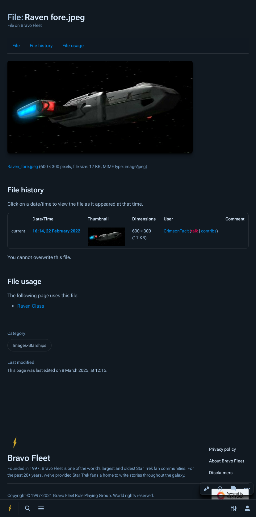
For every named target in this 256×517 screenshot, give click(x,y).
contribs (208, 230)
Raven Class (30, 306)
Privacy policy (222, 449)
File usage (73, 45)
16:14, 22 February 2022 (56, 230)
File (16, 45)
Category (16, 333)
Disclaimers (221, 472)
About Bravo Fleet (226, 460)
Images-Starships (29, 345)
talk (194, 230)
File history (41, 45)
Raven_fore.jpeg (22, 166)
